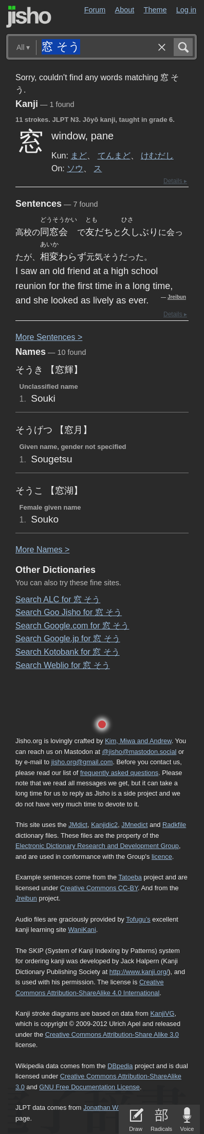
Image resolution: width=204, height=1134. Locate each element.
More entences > (48, 337)
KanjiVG (162, 1013)
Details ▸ (175, 181)
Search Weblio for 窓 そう (62, 665)
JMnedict (134, 825)
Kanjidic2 (104, 825)
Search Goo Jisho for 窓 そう (68, 612)
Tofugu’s (138, 919)
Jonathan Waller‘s (109, 1107)
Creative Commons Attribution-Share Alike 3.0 (112, 1034)
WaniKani (82, 929)
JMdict (77, 825)
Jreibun (177, 297)
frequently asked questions (119, 773)
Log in (186, 10)
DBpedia (120, 1066)
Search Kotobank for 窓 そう (67, 651)
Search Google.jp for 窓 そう (67, 638)
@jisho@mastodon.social (139, 751)
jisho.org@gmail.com (82, 762)
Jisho (28, 17)
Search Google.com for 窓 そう (72, 625)
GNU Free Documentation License (89, 1087)
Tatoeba (130, 877)
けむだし (157, 155)
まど (78, 155)
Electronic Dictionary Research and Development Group (97, 846)
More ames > (42, 549)
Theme (155, 10)
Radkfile (174, 825)
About (125, 10)
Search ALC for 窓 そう (57, 599)
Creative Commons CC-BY (99, 888)
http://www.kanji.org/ (139, 972)
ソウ (75, 168)
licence (162, 856)
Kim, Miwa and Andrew (138, 741)
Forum (95, 10)
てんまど (114, 155)
